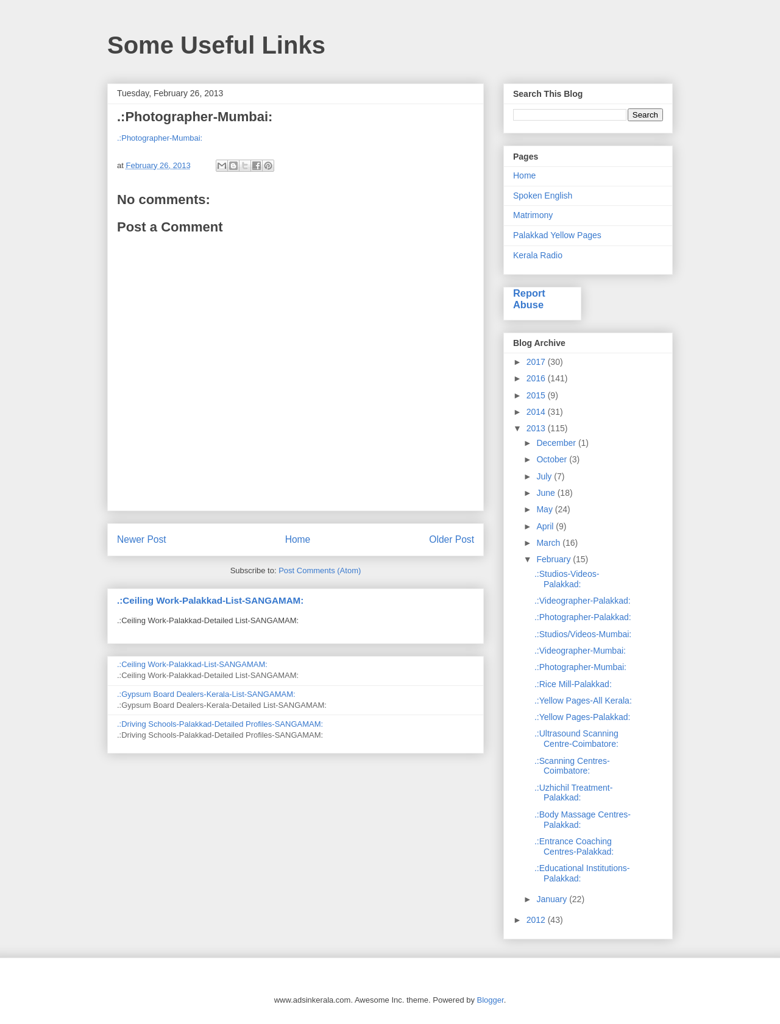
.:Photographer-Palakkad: (582, 617)
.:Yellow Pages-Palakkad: (582, 717)
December (557, 443)
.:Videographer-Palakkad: (582, 601)
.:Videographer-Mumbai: (580, 650)
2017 (537, 362)
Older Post (451, 539)
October (552, 459)
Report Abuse (529, 299)
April (546, 526)
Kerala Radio (537, 255)
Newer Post (141, 539)
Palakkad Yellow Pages (557, 235)
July (545, 476)
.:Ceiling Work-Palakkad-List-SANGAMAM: (210, 600)
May (545, 509)
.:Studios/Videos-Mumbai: (582, 634)
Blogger (490, 1000)
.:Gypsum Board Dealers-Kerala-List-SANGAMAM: (206, 694)
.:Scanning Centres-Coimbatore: (572, 766)
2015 (537, 395)
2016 (537, 378)
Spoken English (542, 195)
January (552, 899)
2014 (537, 412)
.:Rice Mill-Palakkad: (573, 684)
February (554, 559)
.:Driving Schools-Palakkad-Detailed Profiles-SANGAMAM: (220, 724)
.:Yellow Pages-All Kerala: (583, 700)
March (549, 543)
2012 (537, 920)
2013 (537, 428)
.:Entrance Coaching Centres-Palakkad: (574, 846)
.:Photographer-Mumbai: (159, 138)
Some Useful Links (216, 45)
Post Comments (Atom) (319, 570)
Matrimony (533, 215)
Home (298, 539)
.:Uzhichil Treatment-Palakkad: (573, 793)
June (546, 493)
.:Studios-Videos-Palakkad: (566, 579)
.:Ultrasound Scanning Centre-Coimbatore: (576, 739)
